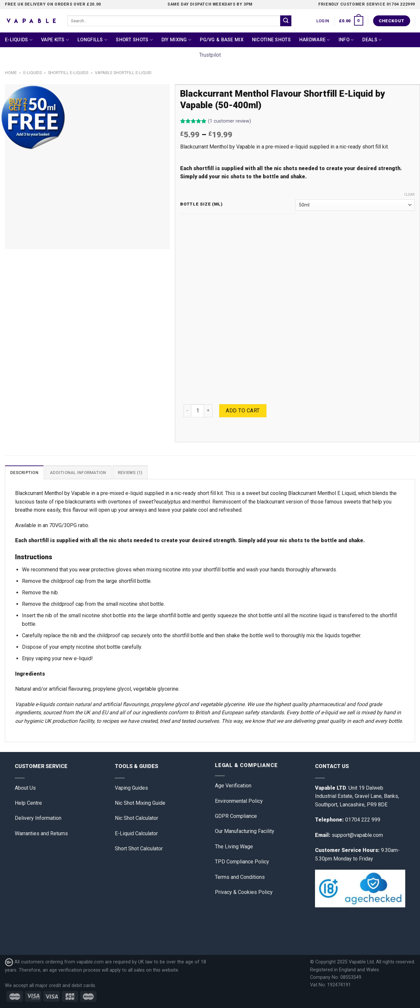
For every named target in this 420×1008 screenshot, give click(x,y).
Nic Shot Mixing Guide (140, 803)
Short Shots (134, 40)
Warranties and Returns (41, 833)
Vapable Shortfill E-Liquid (123, 72)
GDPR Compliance (236, 816)
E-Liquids (18, 40)
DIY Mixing (176, 40)
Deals (372, 40)
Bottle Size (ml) (201, 204)
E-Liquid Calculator (136, 833)
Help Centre (28, 803)
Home (11, 72)
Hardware (314, 40)
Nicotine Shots (271, 40)
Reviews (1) (130, 472)
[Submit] (285, 21)
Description (24, 472)
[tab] (24, 472)
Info (346, 40)
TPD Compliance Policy (242, 862)
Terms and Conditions (240, 877)
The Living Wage (234, 846)
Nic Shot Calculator (136, 818)
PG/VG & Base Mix (221, 40)
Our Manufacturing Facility (244, 831)
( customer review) (229, 121)
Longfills (92, 40)
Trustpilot (210, 55)
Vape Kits (55, 40)
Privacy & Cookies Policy (244, 892)
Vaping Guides (131, 788)
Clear (409, 194)
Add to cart (243, 410)
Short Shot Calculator (139, 848)
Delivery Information (38, 818)
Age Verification (233, 785)
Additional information (78, 472)
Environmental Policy (239, 801)
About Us (25, 788)
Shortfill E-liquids (68, 72)
